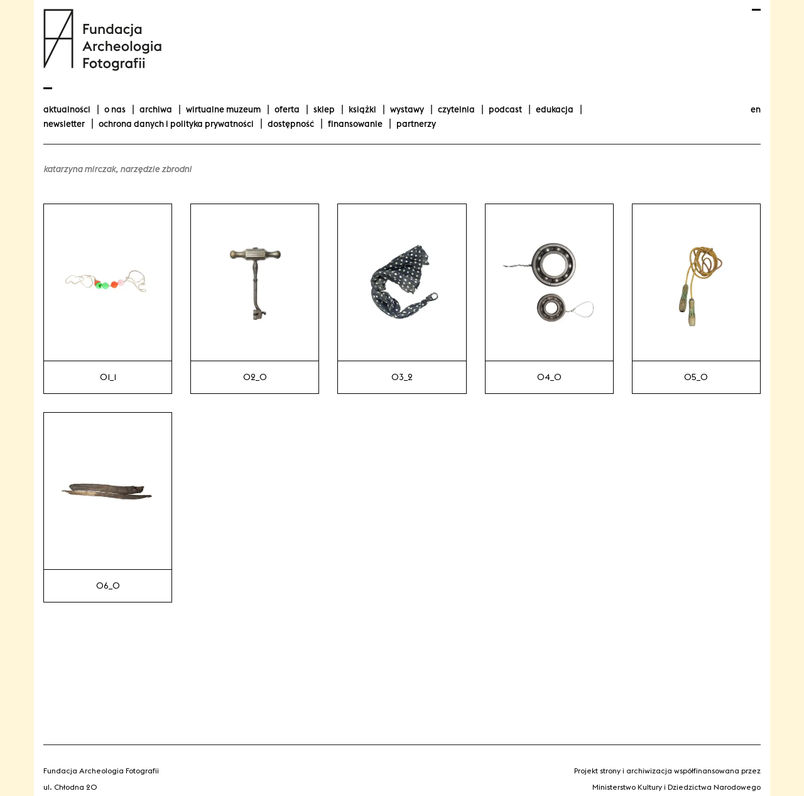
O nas (115, 109)
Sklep (324, 109)
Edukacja (554, 109)
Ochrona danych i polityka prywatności (176, 123)
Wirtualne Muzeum (223, 109)
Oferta (287, 109)
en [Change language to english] (756, 109)
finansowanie (355, 123)
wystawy (407, 109)
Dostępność (291, 123)
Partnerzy (416, 123)
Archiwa (155, 109)
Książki (362, 109)
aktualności (66, 109)
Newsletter (64, 123)
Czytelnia (456, 109)
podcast (505, 109)
